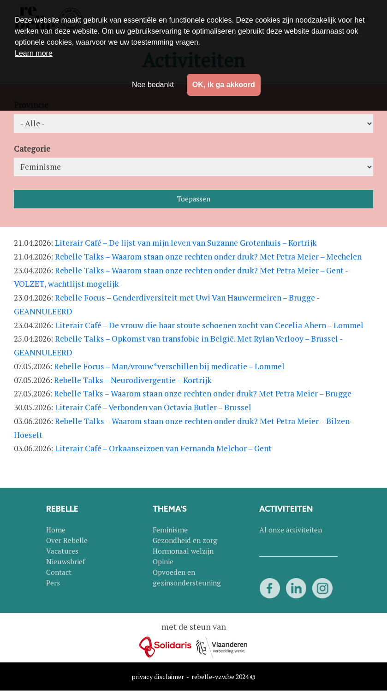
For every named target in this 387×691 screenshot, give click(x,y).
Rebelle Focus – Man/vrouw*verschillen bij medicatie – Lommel (169, 366)
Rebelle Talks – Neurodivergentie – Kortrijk (133, 380)
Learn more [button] (34, 53)
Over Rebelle (67, 540)
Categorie (32, 148)
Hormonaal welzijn (183, 550)
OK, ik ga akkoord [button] (223, 85)
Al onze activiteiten (290, 529)
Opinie (163, 561)
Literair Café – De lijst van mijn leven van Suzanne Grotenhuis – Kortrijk (186, 242)
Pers (53, 582)
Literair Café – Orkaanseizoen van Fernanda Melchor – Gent (163, 448)
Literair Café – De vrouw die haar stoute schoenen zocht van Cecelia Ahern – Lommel (209, 325)
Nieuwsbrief (65, 561)
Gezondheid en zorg (185, 540)
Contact (58, 572)
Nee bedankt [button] (153, 85)
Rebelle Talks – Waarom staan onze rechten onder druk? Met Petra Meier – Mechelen (208, 256)
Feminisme (170, 529)
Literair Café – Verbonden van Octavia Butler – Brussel (153, 407)
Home (55, 529)
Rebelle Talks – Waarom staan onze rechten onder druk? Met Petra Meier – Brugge (202, 393)
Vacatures (62, 550)
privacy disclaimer (157, 676)
